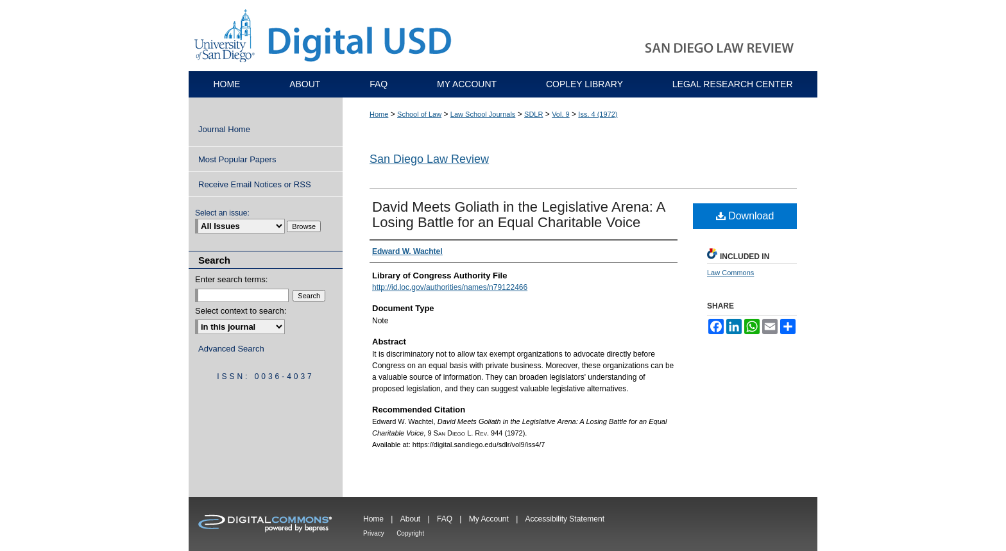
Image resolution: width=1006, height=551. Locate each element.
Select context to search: (240, 311)
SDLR (533, 114)
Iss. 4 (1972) (597, 114)
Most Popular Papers (237, 159)
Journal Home (224, 129)
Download (745, 215)
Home (379, 114)
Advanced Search (231, 348)
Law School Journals (483, 114)
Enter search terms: (231, 279)
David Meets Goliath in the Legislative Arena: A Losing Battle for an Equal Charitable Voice (518, 214)
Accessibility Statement (564, 518)
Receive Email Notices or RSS (254, 184)
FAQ (444, 518)
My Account (489, 518)
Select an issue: (222, 212)
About (410, 518)
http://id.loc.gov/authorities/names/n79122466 (449, 287)
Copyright (410, 533)
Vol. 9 (561, 114)
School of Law (419, 114)
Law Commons (730, 272)
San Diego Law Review (429, 159)
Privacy (373, 533)
